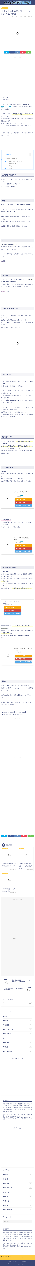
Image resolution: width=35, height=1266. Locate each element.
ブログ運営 (18, 1051)
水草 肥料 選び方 (7, 714)
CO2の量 (8, 107)
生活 (18, 1020)
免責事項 (24, 1261)
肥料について (12, 166)
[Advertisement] (17, 76)
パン (18, 1038)
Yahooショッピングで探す (24, 505)
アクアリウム (4, 8)
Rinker (21, 495)
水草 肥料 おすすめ (18, 714)
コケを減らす (12, 163)
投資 (18, 1047)
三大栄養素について (11, 158)
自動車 (18, 1025)
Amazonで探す (20, 499)
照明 (2, 107)
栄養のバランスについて (15, 161)
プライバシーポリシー (14, 1261)
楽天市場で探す (20, 502)
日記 (18, 1016)
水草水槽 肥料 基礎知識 (8, 712)
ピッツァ (18, 1033)
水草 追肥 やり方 (21, 712)
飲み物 (18, 1042)
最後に (11, 168)
